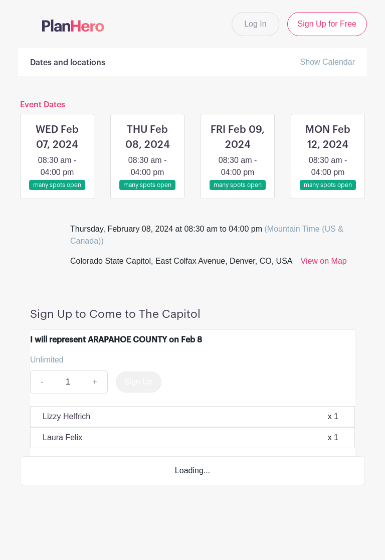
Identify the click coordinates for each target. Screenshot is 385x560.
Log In (255, 24)
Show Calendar (327, 62)
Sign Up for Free (327, 24)
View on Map (324, 261)
